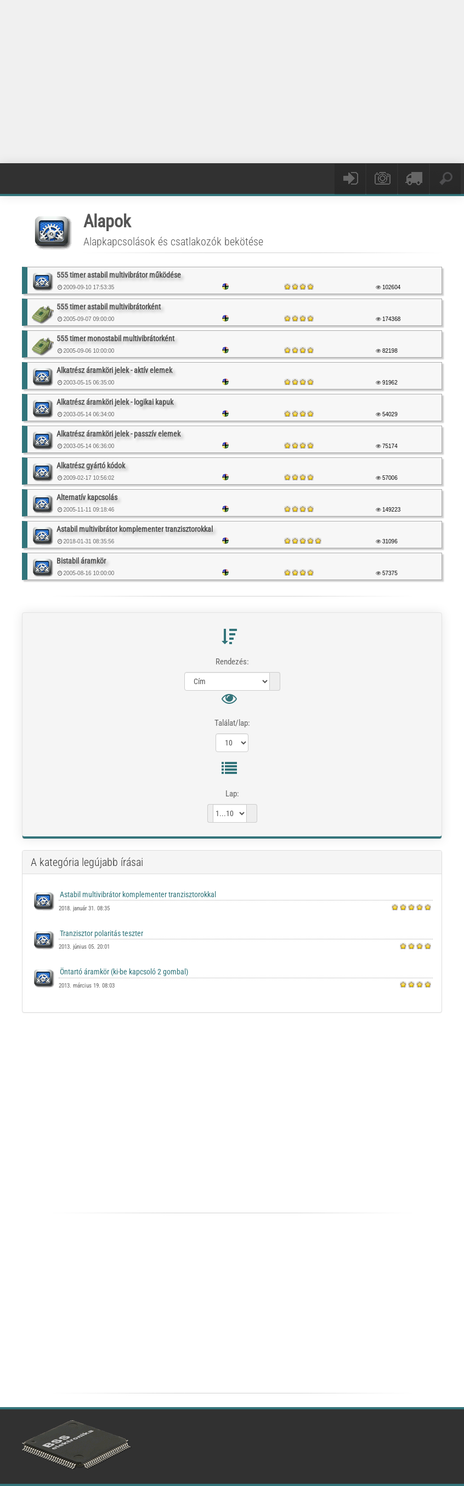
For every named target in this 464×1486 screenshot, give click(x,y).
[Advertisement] (243, 79)
